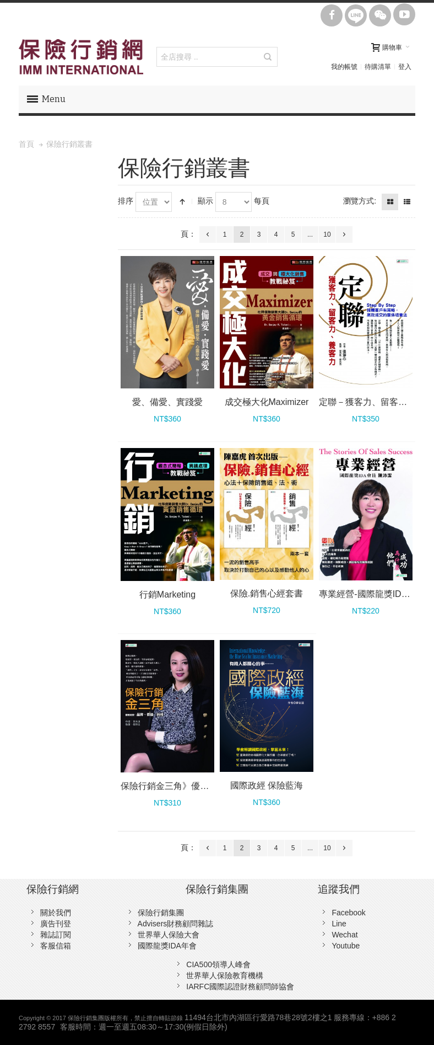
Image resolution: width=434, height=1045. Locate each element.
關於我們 (55, 912)
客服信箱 (55, 945)
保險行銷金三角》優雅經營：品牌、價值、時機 (213, 786)
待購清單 (378, 67)
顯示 (205, 200)
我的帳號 (344, 67)
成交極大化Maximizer (267, 402)
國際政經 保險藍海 (266, 785)
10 (326, 234)
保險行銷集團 (161, 912)
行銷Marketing (167, 594)
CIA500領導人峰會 (218, 964)
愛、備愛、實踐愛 (167, 402)
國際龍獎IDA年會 (167, 945)
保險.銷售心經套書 (266, 593)
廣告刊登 (55, 923)
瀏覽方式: (359, 200)
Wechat (344, 934)
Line (339, 923)
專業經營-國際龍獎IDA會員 (372, 594)
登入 (404, 67)
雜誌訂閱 (55, 934)
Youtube (346, 945)
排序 (125, 200)
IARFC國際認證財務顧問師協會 (240, 986)
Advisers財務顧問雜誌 (176, 923)
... (310, 234)
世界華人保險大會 (168, 934)
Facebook (348, 912)
